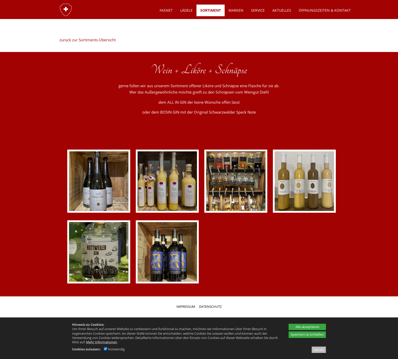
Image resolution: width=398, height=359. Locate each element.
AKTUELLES (281, 10)
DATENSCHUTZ (210, 306)
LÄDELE (186, 10)
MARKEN (235, 10)
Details (319, 349)
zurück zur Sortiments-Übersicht (87, 39)
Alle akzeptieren (307, 327)
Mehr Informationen (101, 342)
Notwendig (114, 349)
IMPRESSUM (185, 306)
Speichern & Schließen (307, 334)
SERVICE (258, 10)
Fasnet (166, 10)
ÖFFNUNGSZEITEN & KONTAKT (325, 10)
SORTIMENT (210, 10)
